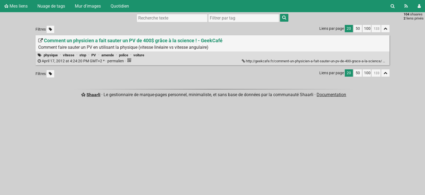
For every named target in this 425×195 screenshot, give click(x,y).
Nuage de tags (51, 6)
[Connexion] (419, 6)
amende (107, 55)
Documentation (331, 94)
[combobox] (243, 18)
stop (82, 55)
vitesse (68, 55)
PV (93, 55)
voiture (138, 55)
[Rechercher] (392, 6)
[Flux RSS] (406, 6)
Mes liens (16, 6)
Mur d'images (88, 6)
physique (51, 55)
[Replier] (386, 60)
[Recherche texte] (172, 18)
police (123, 55)
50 (358, 28)
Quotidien (120, 6)
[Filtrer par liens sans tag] (50, 29)
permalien (81, 61)
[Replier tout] (385, 28)
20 (349, 28)
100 (367, 28)
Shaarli (93, 94)
